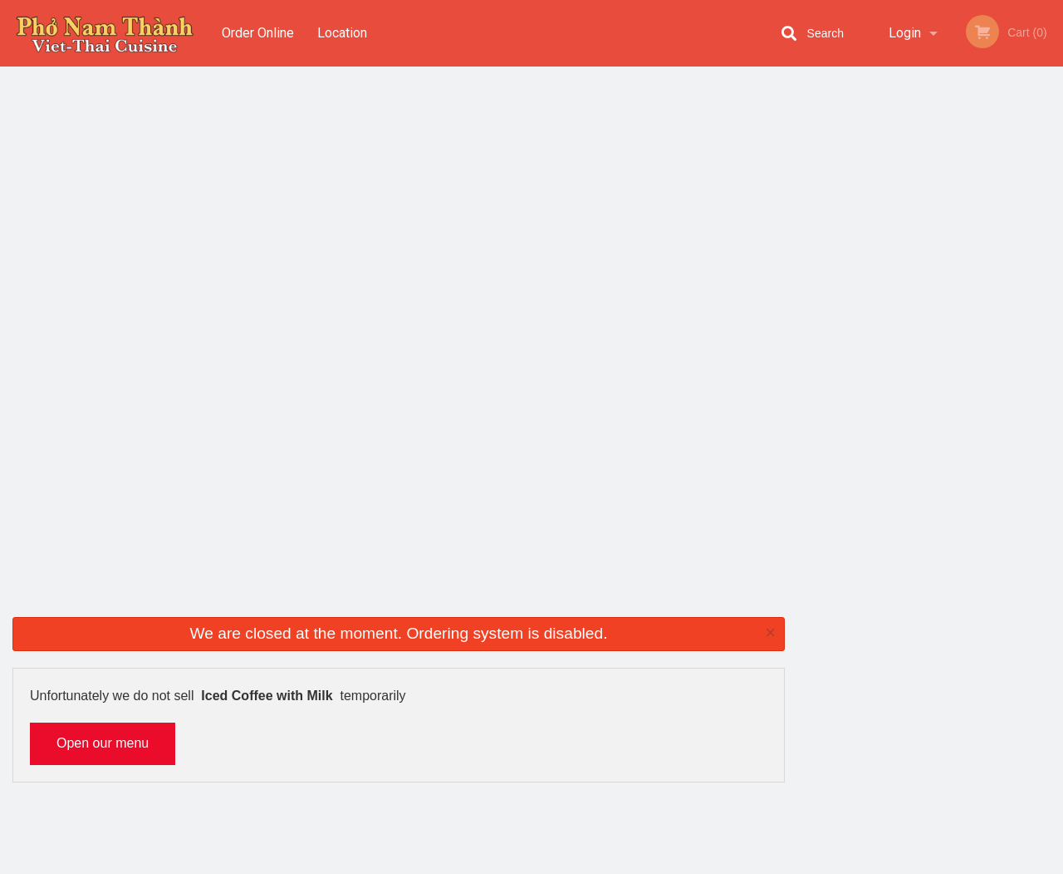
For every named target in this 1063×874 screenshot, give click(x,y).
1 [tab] (868, 341)
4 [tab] (942, 341)
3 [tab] (917, 341)
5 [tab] (967, 341)
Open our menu (102, 205)
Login (905, 33)
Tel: (797, 692)
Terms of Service (559, 862)
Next (1050, 234)
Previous (809, 234)
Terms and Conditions (664, 692)
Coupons (634, 651)
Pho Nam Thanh (185, 630)
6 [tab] (992, 341)
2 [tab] (892, 341)
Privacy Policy (646, 712)
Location (343, 33)
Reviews (633, 672)
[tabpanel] (930, 234)
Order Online (258, 33)
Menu (488, 651)
